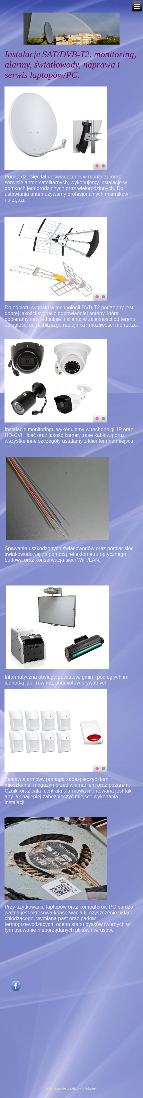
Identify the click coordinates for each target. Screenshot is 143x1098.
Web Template (56, 1088)
